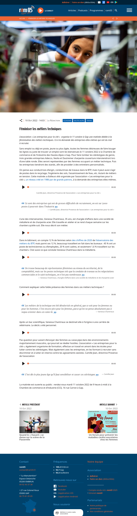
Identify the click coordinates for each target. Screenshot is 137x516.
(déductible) (83, 2)
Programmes (96, 10)
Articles (72, 10)
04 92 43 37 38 (25, 484)
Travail (89, 121)
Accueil (22, 18)
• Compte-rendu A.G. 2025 (102, 490)
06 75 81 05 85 (25, 496)
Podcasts (82, 10)
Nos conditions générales (101, 511)
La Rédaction (53, 120)
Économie (67, 121)
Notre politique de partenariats (98, 507)
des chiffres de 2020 (82, 240)
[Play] (23, 187)
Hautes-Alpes (79, 121)
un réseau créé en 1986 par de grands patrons (48, 179)
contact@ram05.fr (27, 469)
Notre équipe (95, 461)
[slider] (68, 187)
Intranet (95, 493)
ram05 (108, 10)
